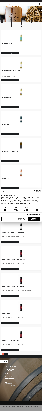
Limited (11, 24)
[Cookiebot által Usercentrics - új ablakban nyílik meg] (35, 191)
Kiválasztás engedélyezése (21, 219)
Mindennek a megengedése (34, 219)
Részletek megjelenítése (32, 214)
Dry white (2, 20)
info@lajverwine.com (9, 378)
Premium (31, 20)
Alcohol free (21, 25)
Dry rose (11, 20)
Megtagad (7, 218)
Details (10, 53)
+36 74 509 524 (8, 376)
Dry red (21, 20)
